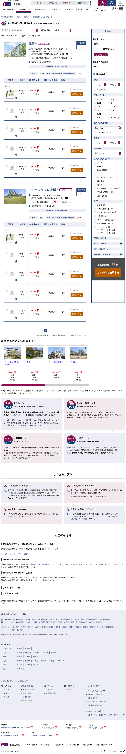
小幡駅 (33, 564)
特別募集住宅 (92, 698)
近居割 (99, 205)
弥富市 (92, 627)
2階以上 (100, 166)
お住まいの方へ (94, 711)
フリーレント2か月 (107, 233)
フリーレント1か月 (107, 230)
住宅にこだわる (100, 244)
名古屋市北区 (42, 619)
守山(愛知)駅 (99, 564)
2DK (98, 107)
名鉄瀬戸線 (24, 564)
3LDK (99, 114)
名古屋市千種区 (18, 619)
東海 (18, 17)
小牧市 (44, 627)
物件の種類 (27, 697)
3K (98, 110)
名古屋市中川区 (31, 622)
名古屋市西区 (54, 619)
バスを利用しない (104, 132)
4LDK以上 (115, 118)
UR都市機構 (32, 745)
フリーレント (102, 227)
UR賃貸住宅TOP (7, 17)
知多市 (57, 627)
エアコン (100, 174)
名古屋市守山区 (56, 622)
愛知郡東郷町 (110, 627)
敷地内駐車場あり (104, 170)
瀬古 (26, 554)
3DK (112, 110)
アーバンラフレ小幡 (13, 554)
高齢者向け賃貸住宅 (102, 254)
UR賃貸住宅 (45, 745)
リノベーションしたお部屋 (107, 188)
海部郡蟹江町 (17, 630)
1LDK (99, 103)
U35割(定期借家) (103, 209)
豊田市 (30, 627)
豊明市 (78, 627)
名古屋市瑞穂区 (105, 619)
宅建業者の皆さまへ (95, 705)
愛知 (7, 693)
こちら (51, 58)
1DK (112, 99)
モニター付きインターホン (107, 177)
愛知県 (26, 17)
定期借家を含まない (105, 223)
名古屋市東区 (30, 619)
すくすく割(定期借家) (105, 212)
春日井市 (15, 627)
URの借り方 (75, 519)
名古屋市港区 (44, 622)
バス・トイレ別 (103, 163)
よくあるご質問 (93, 686)
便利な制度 (27, 693)
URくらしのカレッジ (96, 691)
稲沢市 (51, 627)
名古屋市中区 (79, 619)
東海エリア (24, 681)
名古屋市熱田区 (18, 622)
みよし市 (100, 627)
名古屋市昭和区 (91, 619)
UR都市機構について (103, 745)
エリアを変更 (101, 55)
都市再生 (87, 745)
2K (112, 103)
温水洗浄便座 (102, 196)
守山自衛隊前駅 (44, 564)
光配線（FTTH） (103, 192)
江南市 (37, 627)
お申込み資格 (51, 693)
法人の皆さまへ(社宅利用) (98, 702)
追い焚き (100, 181)
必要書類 (49, 690)
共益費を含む (102, 90)
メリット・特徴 (28, 690)
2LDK (113, 107)
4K (112, 114)
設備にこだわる (100, 238)
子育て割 (100, 216)
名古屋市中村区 (66, 619)
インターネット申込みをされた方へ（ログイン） (106, 715)
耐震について (27, 700)
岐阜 (7, 690)
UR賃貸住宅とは (27, 686)
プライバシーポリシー (97, 751)
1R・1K (100, 99)
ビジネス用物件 (73, 745)
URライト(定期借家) (105, 220)
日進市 (85, 627)
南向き (99, 185)
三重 (7, 697)
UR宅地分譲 (58, 745)
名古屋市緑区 (69, 622)
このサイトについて (118, 751)
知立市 (64, 627)
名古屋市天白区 (94, 622)
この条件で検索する (108, 272)
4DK (98, 118)
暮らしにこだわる (101, 249)
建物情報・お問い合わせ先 (56, 66)
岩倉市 (71, 627)
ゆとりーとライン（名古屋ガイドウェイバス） (75, 564)
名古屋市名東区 (81, 622)
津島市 (23, 627)
